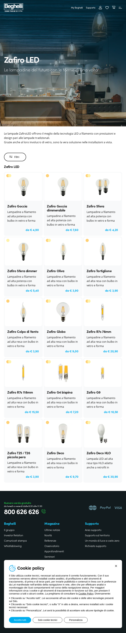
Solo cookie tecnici (47, 620)
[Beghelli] (13, 7)
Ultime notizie (52, 530)
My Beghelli (77, 7)
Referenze (50, 540)
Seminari (49, 556)
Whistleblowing (12, 546)
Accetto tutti (20, 620)
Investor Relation (13, 535)
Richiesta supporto (95, 546)
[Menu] (120, 7)
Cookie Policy (85, 593)
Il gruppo (9, 530)
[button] (107, 7)
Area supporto (93, 530)
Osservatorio (51, 546)
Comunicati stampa (15, 540)
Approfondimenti (54, 551)
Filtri (14, 157)
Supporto (90, 7)
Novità (48, 535)
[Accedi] (100, 7)
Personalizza (75, 620)
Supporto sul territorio (97, 535)
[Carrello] (113, 7)
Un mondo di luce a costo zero (102, 540)
